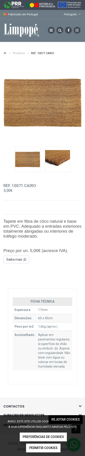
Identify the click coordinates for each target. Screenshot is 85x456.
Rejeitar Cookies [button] (65, 419)
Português (73, 14)
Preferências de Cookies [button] (43, 437)
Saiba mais (16, 259)
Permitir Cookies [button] (43, 448)
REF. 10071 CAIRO (42, 53)
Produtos (19, 53)
